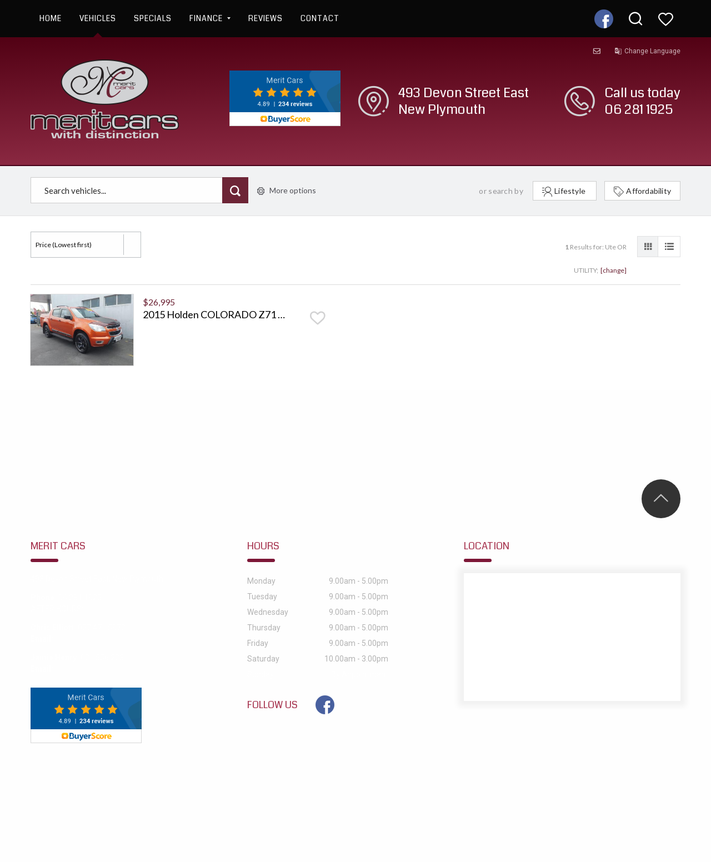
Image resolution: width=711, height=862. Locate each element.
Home (50, 18)
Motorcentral (450, 807)
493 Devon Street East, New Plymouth (97, 578)
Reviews (265, 18)
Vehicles (97, 18)
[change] (613, 270)
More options (286, 190)
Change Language (647, 51)
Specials (153, 18)
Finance (210, 18)
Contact (320, 18)
